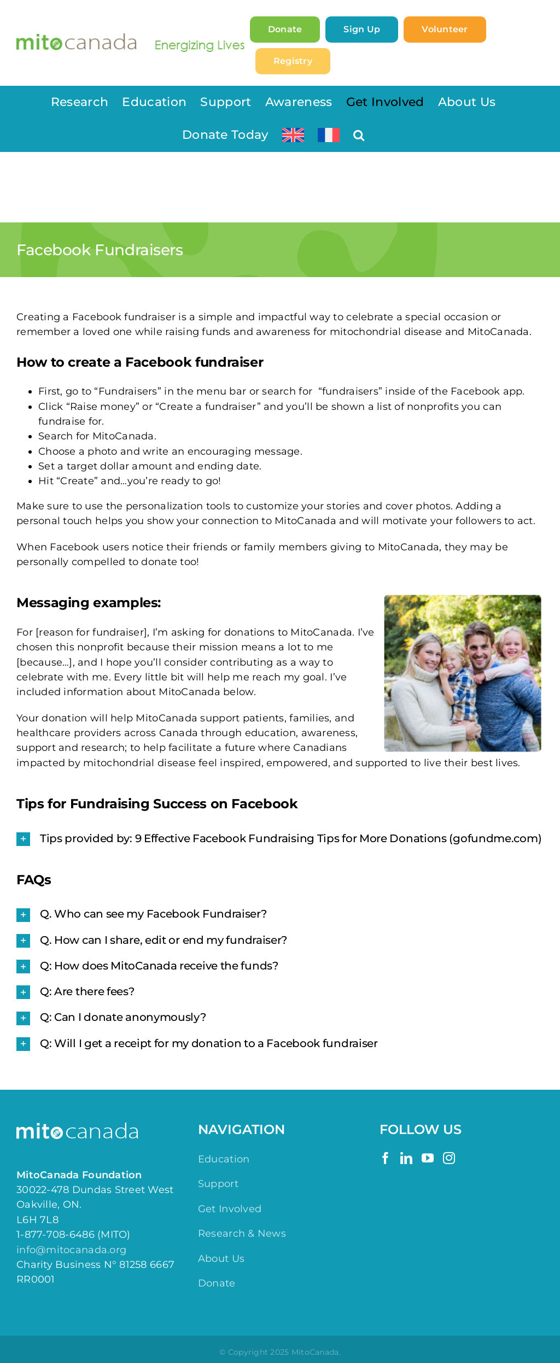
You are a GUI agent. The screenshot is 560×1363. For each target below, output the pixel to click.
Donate (217, 1283)
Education (223, 1159)
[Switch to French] (329, 135)
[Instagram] (449, 1158)
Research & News (242, 1233)
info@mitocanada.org (71, 1250)
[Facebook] (386, 1158)
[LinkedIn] (406, 1158)
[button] (358, 135)
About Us (221, 1259)
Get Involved (229, 1209)
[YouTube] (428, 1158)
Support (218, 1184)
